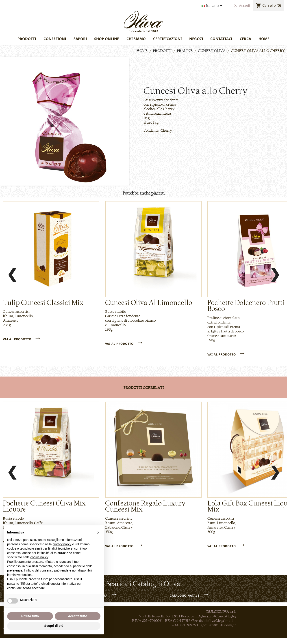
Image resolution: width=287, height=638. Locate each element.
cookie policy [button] (39, 557)
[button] (98, 532)
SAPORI (80, 38)
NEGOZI (196, 38)
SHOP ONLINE (106, 38)
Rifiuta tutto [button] (30, 616)
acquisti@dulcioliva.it (218, 625)
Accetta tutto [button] (77, 616)
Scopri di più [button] (53, 625)
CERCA (245, 38)
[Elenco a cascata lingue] (213, 6)
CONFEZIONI (54, 38)
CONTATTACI (221, 38)
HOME (264, 38)
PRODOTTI (26, 38)
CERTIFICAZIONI (167, 38)
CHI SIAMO (136, 38)
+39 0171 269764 (185, 625)
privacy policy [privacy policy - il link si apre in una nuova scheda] (61, 544)
